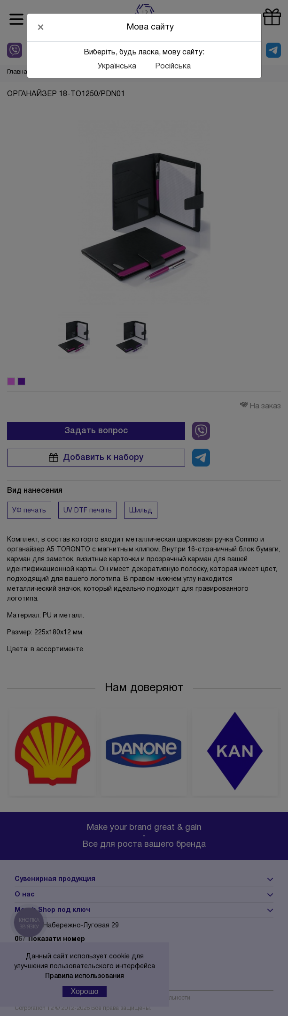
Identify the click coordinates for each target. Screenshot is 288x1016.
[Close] (41, 27)
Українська (117, 66)
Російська (173, 66)
